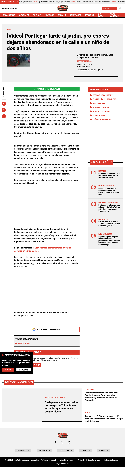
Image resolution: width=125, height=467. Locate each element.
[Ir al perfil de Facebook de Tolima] (55, 443)
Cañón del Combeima (102, 120)
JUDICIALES (24, 15)
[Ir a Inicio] (62, 8)
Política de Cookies (111, 460)
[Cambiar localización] (109, 8)
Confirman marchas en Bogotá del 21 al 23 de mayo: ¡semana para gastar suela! (108, 191)
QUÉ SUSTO (101, 15)
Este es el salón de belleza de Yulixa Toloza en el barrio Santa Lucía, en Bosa (109, 224)
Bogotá (19, 343)
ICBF (27, 343)
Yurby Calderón (86, 61)
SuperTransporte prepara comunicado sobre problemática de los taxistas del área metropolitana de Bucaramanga (109, 241)
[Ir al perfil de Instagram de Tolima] (69, 443)
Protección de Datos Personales (89, 460)
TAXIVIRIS (37, 15)
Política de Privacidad (48, 460)
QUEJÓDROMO (9, 15)
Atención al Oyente (66, 460)
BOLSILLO (62, 15)
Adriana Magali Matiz (103, 95)
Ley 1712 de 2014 (62, 464)
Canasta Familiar (7, 2)
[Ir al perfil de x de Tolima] (62, 443)
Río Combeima (99, 103)
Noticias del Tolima (102, 112)
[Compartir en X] (4, 110)
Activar (8, 370)
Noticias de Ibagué (101, 107)
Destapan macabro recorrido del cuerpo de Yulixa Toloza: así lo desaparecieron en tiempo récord (109, 208)
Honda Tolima (99, 116)
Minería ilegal (110, 99)
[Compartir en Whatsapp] (4, 116)
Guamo (96, 99)
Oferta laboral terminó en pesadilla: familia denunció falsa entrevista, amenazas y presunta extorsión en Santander (101, 397)
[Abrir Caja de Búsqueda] (120, 8)
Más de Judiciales (19, 382)
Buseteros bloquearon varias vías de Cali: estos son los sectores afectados (109, 176)
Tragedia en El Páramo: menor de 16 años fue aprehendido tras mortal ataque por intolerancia (104, 419)
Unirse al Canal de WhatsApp (47, 89)
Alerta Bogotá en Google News (46, 329)
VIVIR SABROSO (114, 15)
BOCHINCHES (75, 15)
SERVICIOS (89, 15)
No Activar (23, 370)
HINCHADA (49, 15)
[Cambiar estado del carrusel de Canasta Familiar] (17, 2)
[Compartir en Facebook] (4, 104)
